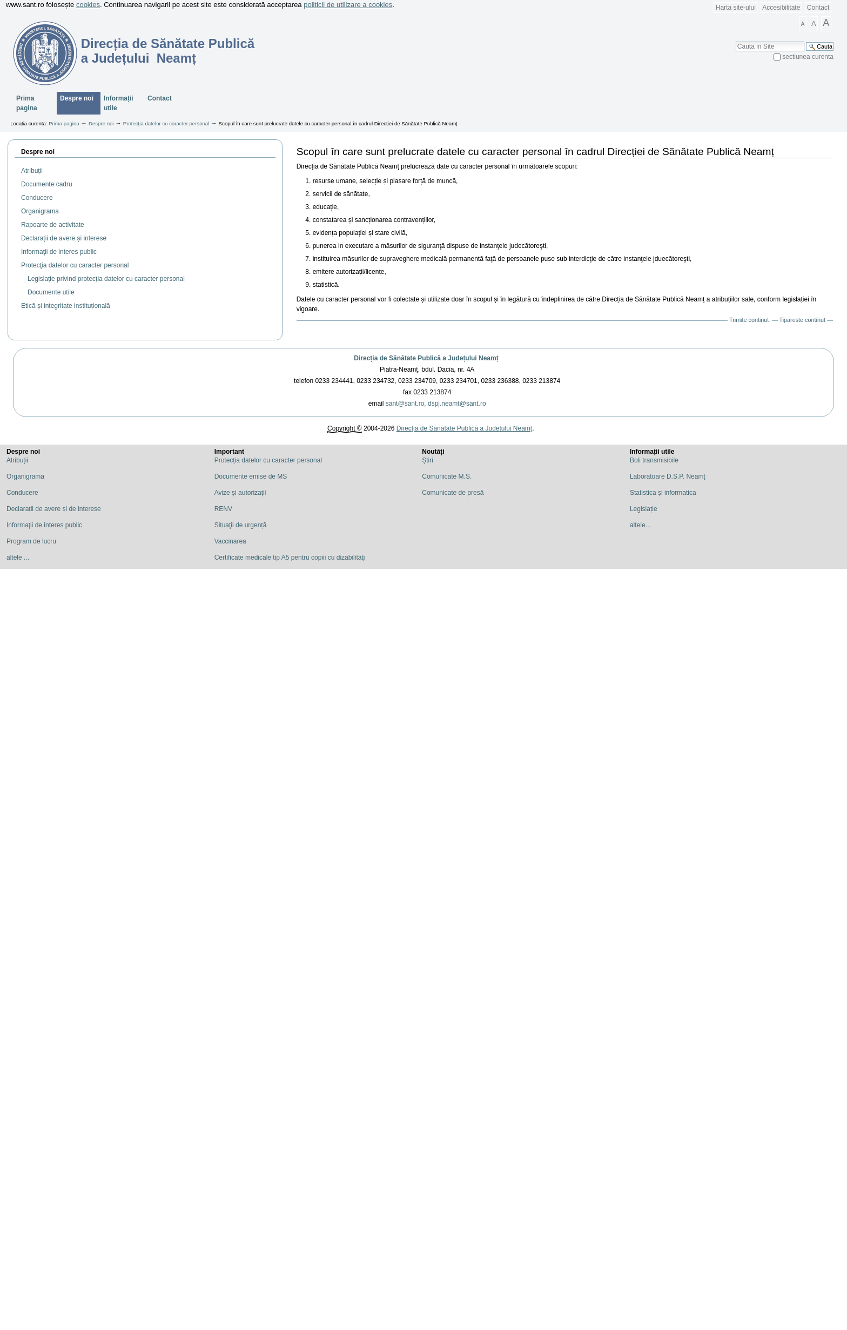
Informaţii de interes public (44, 525)
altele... (640, 525)
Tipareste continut (802, 320)
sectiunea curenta (807, 57)
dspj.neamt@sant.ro (457, 403)
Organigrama (25, 476)
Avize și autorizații (240, 492)
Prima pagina (26, 103)
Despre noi (76, 98)
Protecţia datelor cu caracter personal (166, 123)
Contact (818, 7)
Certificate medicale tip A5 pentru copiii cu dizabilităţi (289, 557)
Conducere (22, 492)
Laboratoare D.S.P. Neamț (667, 476)
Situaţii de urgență (240, 525)
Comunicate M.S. (447, 476)
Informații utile (118, 103)
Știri (427, 460)
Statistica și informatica (663, 492)
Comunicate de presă (452, 492)
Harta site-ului (736, 7)
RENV (223, 509)
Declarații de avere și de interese (53, 509)
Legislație (643, 509)
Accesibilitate (781, 7)
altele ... (17, 557)
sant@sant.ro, (406, 403)
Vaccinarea (230, 541)
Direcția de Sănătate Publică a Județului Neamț (426, 358)
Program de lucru (31, 541)
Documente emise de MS (250, 476)
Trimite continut (749, 320)
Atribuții (17, 460)
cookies (88, 5)
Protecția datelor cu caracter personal (268, 460)
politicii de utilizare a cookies (348, 5)
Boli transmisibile (654, 460)
